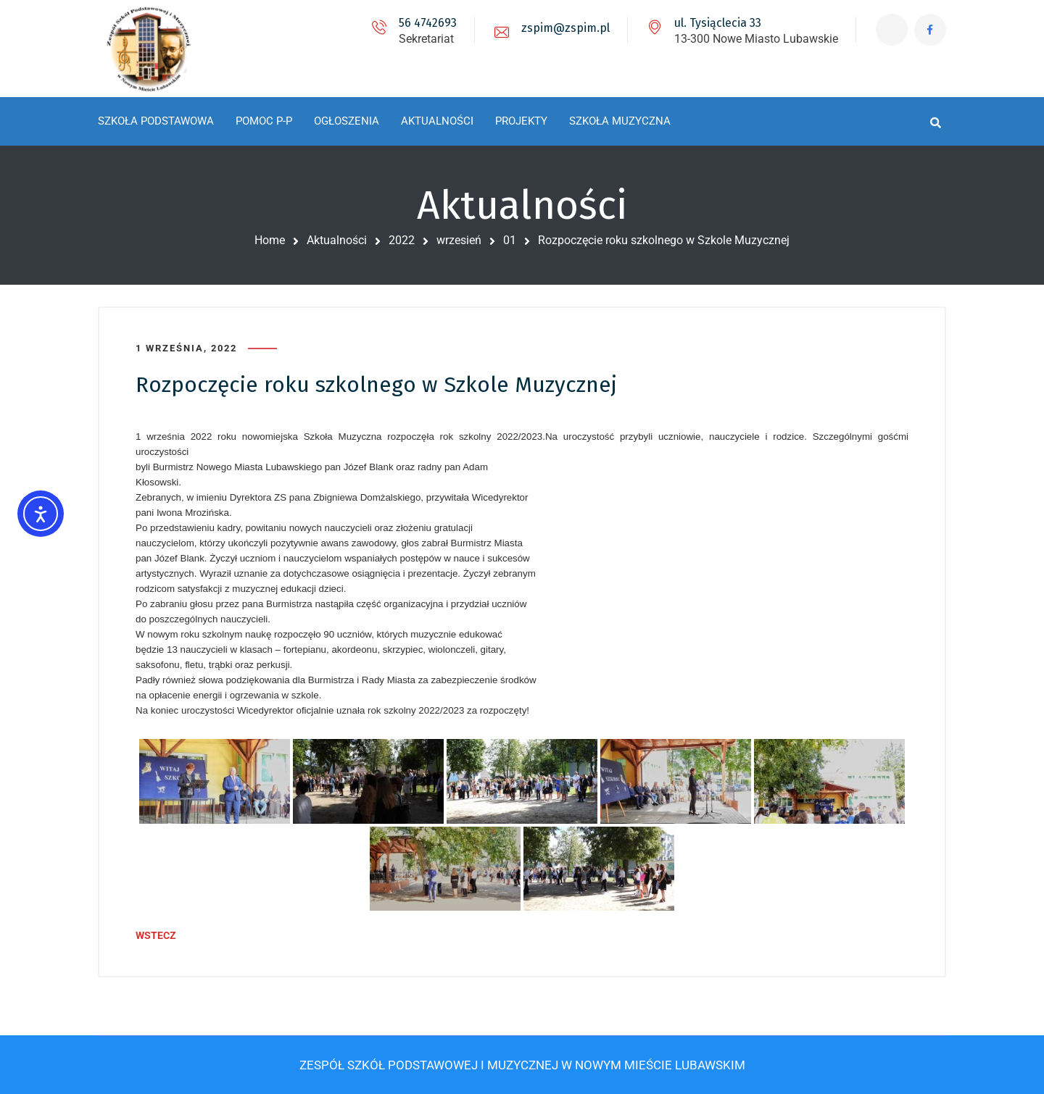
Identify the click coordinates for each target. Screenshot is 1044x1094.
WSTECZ (156, 935)
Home (269, 240)
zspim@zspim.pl (564, 28)
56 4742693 (426, 23)
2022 (402, 240)
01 (509, 240)
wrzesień (458, 240)
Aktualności (337, 240)
